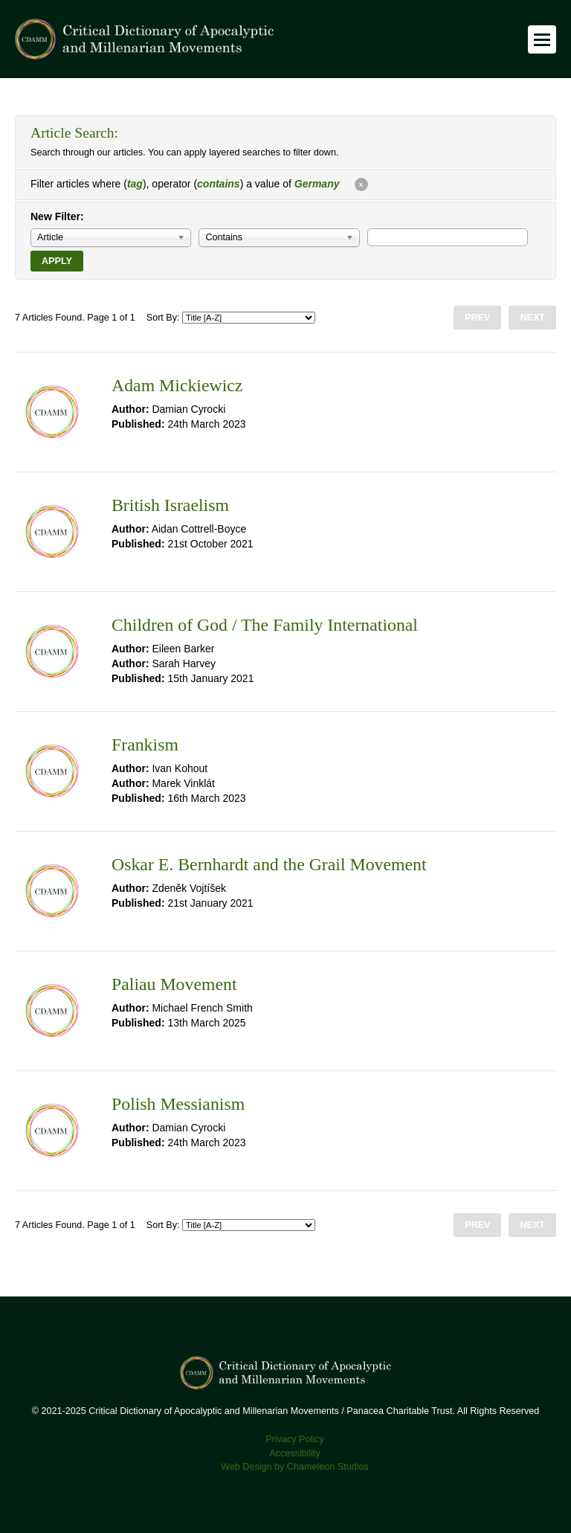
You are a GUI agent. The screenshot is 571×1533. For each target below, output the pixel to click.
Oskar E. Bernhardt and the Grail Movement (269, 864)
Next (532, 317)
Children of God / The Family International (265, 624)
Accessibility (294, 1453)
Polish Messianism (178, 1103)
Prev (477, 317)
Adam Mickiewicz (177, 385)
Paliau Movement (174, 984)
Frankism (145, 744)
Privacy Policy (294, 1439)
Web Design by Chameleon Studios (295, 1467)
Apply (57, 261)
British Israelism (170, 505)
